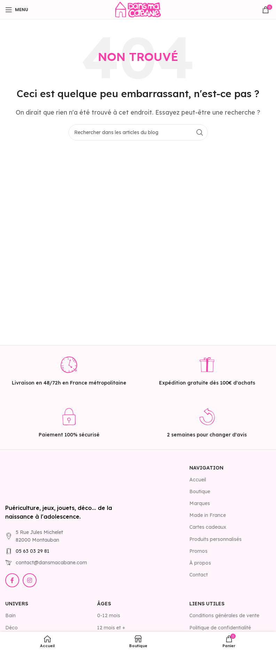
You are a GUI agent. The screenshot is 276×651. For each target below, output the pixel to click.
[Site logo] (137, 9)
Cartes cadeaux (207, 527)
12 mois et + (111, 628)
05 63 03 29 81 (32, 551)
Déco (11, 628)
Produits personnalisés (215, 539)
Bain (10, 615)
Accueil (197, 479)
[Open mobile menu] (17, 10)
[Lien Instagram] (30, 580)
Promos (198, 551)
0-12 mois (108, 615)
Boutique (199, 491)
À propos (200, 563)
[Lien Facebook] (12, 580)
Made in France (207, 515)
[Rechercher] (138, 132)
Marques (199, 503)
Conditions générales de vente (224, 615)
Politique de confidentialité (220, 628)
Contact (198, 575)
